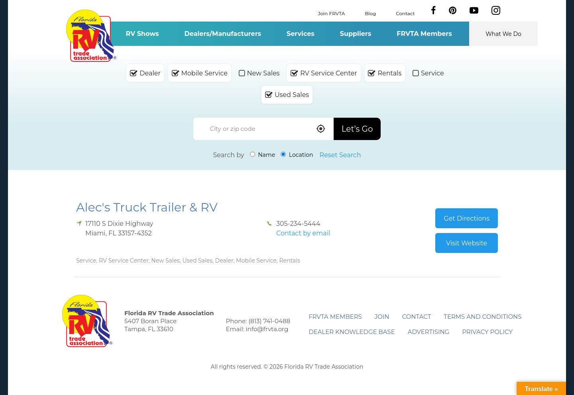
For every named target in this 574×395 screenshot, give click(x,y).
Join (382, 316)
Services (301, 34)
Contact (405, 13)
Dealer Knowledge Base (352, 332)
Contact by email (303, 233)
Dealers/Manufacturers (223, 34)
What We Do (503, 34)
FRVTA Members (424, 34)
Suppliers (355, 34)
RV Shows (142, 34)
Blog (370, 13)
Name (262, 154)
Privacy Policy (487, 332)
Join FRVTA (331, 13)
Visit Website (466, 243)
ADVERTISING (429, 332)
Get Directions (466, 218)
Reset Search (340, 155)
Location (297, 154)
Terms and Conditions (482, 316)
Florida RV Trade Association (91, 36)
